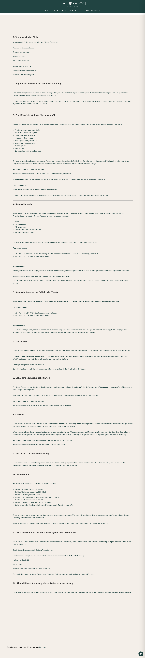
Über (64, 10)
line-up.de (42, 647)
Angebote (74, 10)
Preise (55, 10)
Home (47, 10)
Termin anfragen (91, 10)
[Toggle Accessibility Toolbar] (140, 653)
